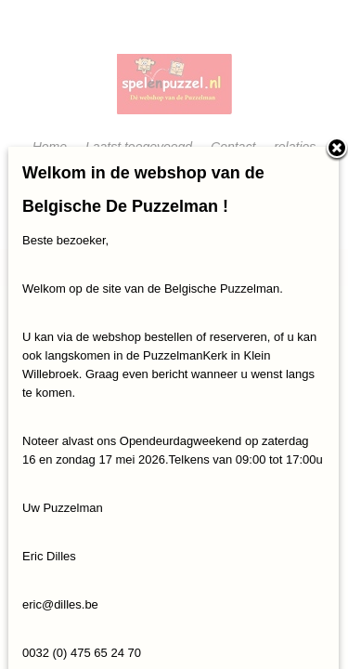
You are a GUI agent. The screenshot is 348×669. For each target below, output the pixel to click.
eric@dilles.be (60, 604)
